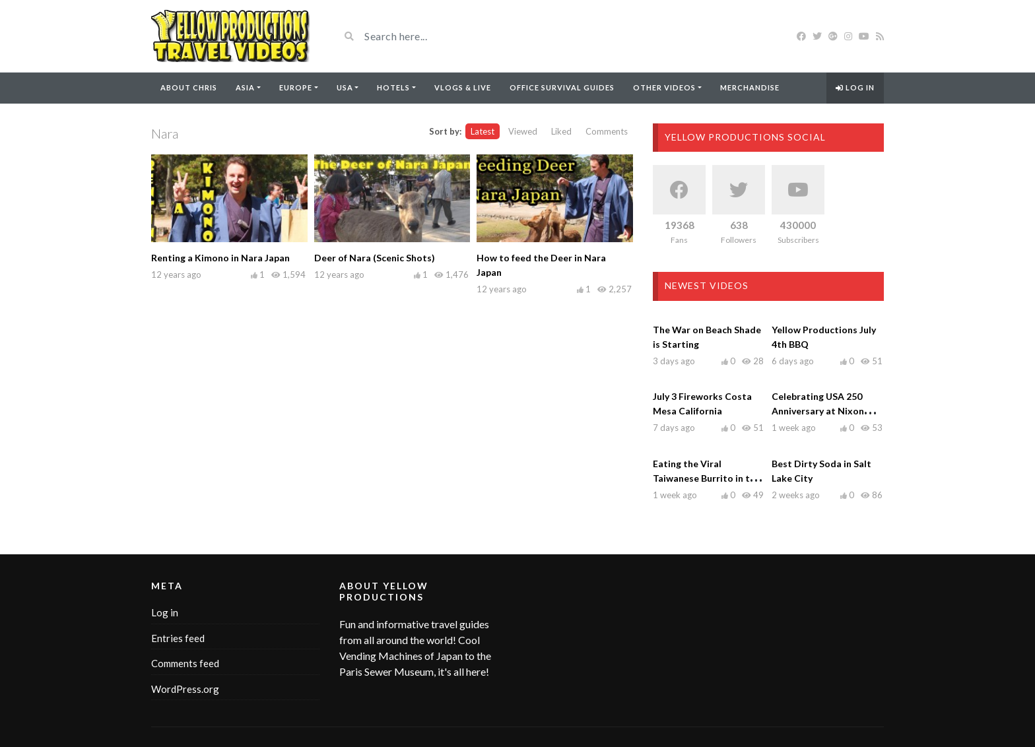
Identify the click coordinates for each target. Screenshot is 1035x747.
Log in (855, 87)
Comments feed (185, 663)
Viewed (522, 131)
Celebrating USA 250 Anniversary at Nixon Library (818, 411)
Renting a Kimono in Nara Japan (220, 257)
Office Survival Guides (562, 87)
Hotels (393, 87)
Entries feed (178, 638)
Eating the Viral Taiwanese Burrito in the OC (706, 478)
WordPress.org (185, 689)
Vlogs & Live (462, 87)
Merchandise (750, 87)
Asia (245, 87)
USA (345, 87)
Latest (482, 131)
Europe (295, 87)
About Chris (188, 87)
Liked (561, 131)
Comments (606, 131)
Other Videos (664, 87)
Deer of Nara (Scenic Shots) (374, 257)
